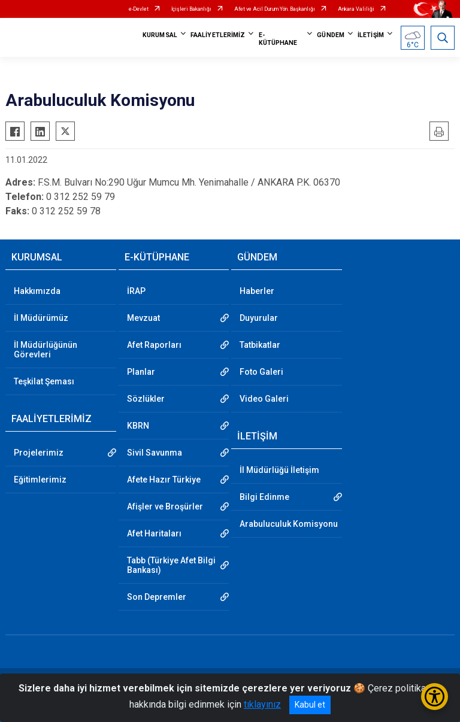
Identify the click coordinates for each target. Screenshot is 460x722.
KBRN (138, 425)
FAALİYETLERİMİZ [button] (218, 35)
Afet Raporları (154, 345)
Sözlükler (146, 399)
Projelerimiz (38, 452)
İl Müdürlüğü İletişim (279, 470)
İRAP (136, 291)
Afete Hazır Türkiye (164, 479)
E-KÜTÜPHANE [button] (278, 39)
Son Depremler (156, 597)
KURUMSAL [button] (160, 35)
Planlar (141, 372)
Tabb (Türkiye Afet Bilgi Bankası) (171, 565)
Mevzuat (143, 318)
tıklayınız (262, 704)
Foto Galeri (261, 372)
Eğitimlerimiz (40, 479)
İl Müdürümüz (41, 318)
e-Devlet (139, 9)
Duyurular (259, 318)
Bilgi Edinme (264, 497)
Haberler (257, 291)
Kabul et (310, 704)
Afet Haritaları (154, 533)
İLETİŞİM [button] (371, 35)
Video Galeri (264, 399)
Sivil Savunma (154, 452)
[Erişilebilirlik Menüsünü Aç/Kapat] (434, 696)
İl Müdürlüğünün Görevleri (45, 349)
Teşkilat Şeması (44, 381)
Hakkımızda (37, 291)
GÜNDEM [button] (330, 35)
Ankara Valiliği (356, 9)
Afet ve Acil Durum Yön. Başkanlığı (274, 9)
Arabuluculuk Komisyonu (289, 524)
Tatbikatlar (260, 345)
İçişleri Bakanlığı (191, 9)
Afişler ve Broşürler (165, 506)
